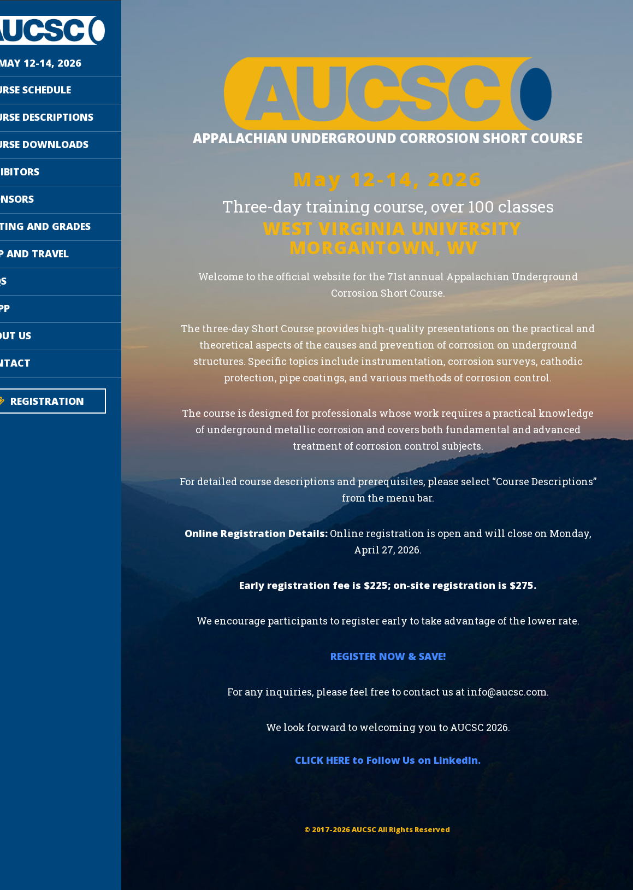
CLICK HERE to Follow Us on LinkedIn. (409, 804)
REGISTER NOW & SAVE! (409, 701)
